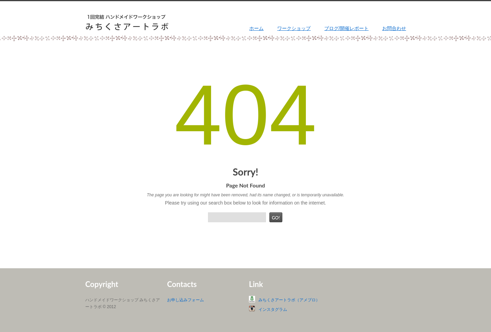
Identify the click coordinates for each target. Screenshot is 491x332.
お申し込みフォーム (185, 300)
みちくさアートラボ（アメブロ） (289, 300)
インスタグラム (272, 309)
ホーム (256, 28)
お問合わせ (394, 28)
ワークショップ (294, 28)
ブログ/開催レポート (346, 28)
